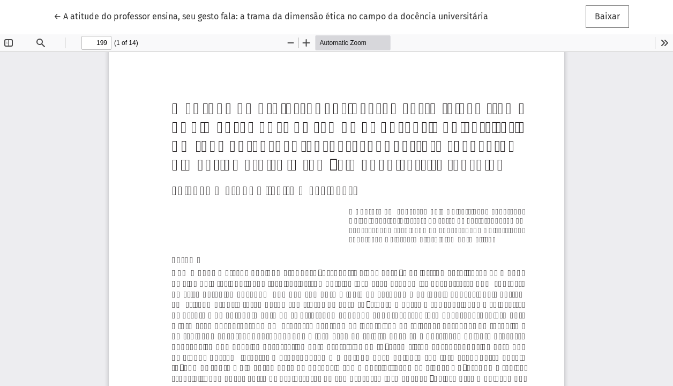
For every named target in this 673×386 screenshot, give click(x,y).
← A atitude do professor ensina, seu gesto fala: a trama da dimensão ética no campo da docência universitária (271, 15)
